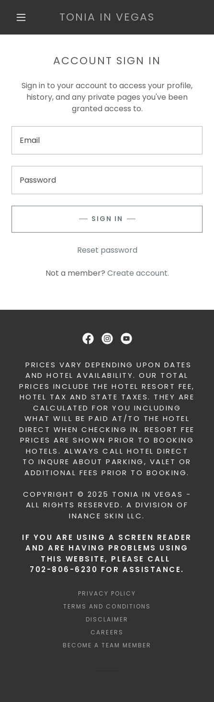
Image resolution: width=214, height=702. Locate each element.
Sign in (107, 218)
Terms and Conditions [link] (106, 606)
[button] (21, 17)
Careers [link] (106, 632)
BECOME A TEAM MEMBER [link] (107, 645)
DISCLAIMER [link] (107, 619)
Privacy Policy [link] (107, 593)
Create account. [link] (138, 273)
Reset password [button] (107, 250)
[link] (107, 17)
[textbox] (107, 140)
